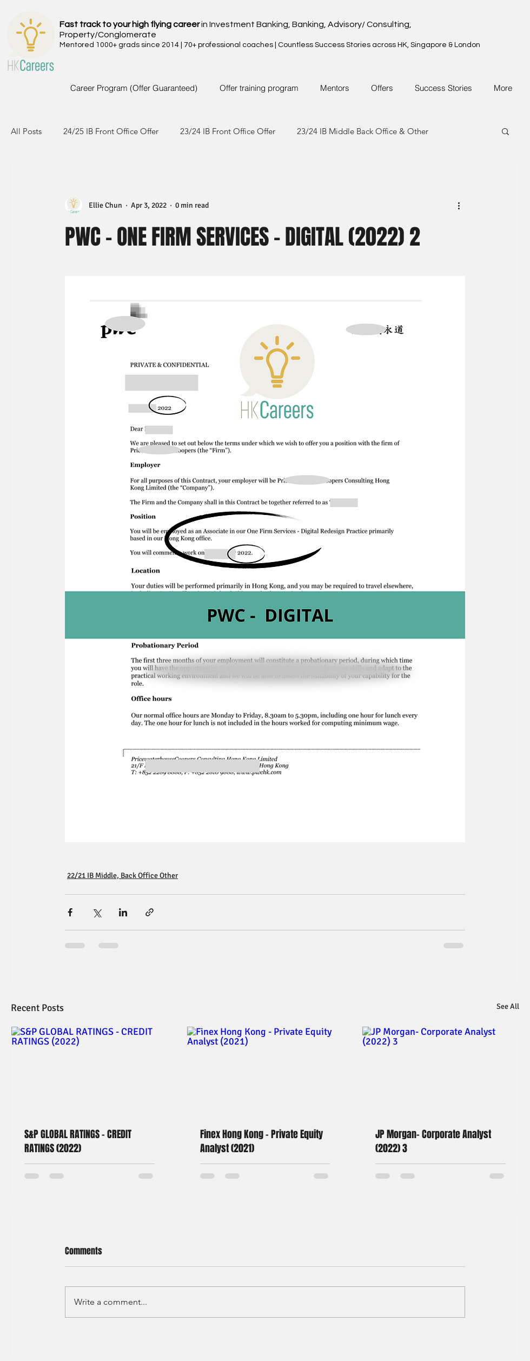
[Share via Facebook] (70, 912)
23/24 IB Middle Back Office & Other (362, 131)
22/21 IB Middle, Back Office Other (122, 875)
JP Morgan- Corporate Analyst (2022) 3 (433, 1141)
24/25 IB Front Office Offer (110, 131)
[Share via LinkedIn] (123, 912)
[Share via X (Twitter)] (96, 912)
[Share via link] (149, 912)
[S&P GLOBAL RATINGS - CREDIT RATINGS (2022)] (89, 1070)
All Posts (26, 131)
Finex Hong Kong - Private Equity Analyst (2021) (261, 1141)
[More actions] (458, 205)
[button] (505, 131)
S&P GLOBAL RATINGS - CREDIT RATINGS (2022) (77, 1141)
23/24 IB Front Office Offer (227, 131)
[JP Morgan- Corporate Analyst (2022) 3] (440, 1070)
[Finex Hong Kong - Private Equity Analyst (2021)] (265, 1070)
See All (507, 1006)
